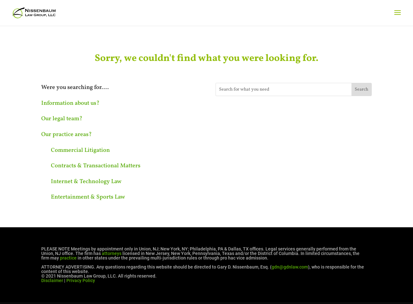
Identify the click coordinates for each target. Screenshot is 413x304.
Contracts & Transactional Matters (95, 166)
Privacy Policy (80, 280)
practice (68, 257)
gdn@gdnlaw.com (290, 267)
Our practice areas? (66, 135)
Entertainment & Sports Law (88, 197)
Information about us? (70, 103)
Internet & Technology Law (86, 182)
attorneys (111, 253)
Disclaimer (52, 280)
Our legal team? (61, 119)
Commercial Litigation (80, 150)
